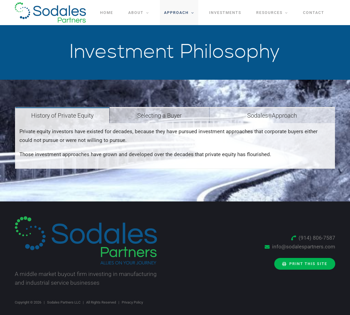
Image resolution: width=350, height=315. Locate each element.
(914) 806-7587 (317, 238)
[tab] (62, 115)
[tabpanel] (175, 146)
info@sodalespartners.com (303, 246)
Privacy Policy (132, 302)
